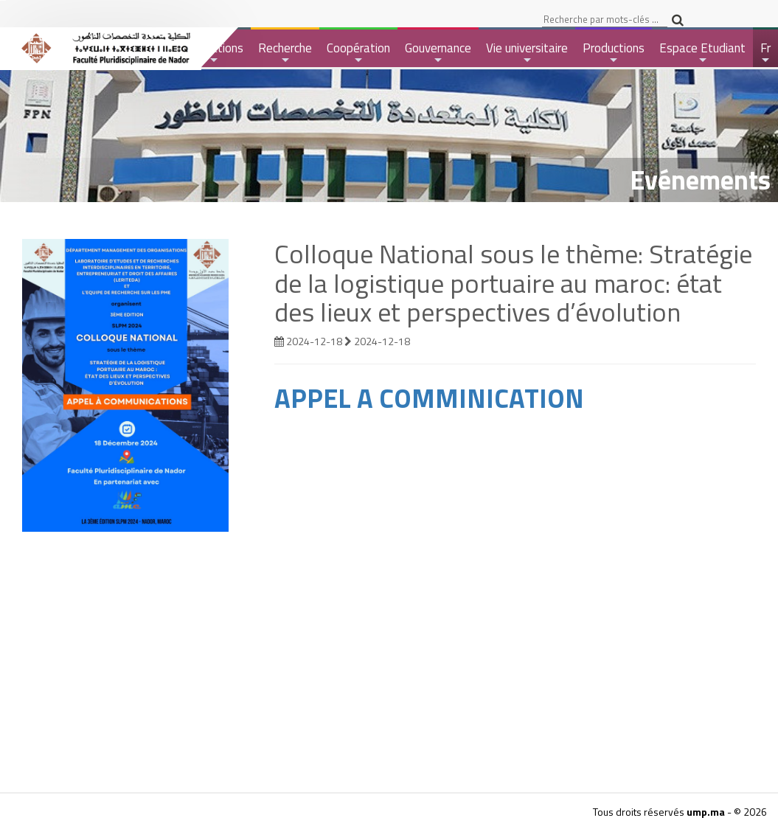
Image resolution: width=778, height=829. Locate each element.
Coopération (358, 52)
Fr (766, 52)
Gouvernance (438, 52)
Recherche (285, 52)
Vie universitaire (527, 52)
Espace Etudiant (702, 52)
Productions (614, 52)
